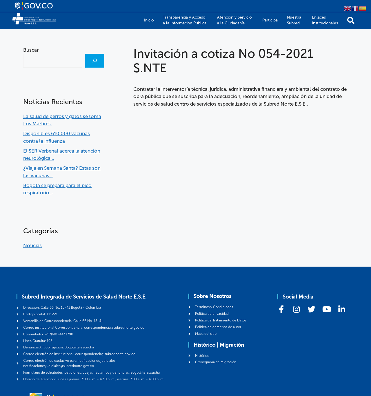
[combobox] (52, 61)
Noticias (32, 245)
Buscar (31, 50)
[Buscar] (94, 61)
